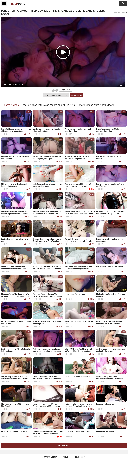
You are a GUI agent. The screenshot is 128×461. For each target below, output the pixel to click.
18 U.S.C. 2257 (80, 457)
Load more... (64, 445)
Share (66, 95)
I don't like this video (57, 90)
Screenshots (56, 95)
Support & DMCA (49, 457)
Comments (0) (76, 95)
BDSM (18, 4)
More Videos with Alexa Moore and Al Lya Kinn (49, 104)
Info (46, 95)
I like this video (53, 90)
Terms (65, 457)
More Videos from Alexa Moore (96, 104)
